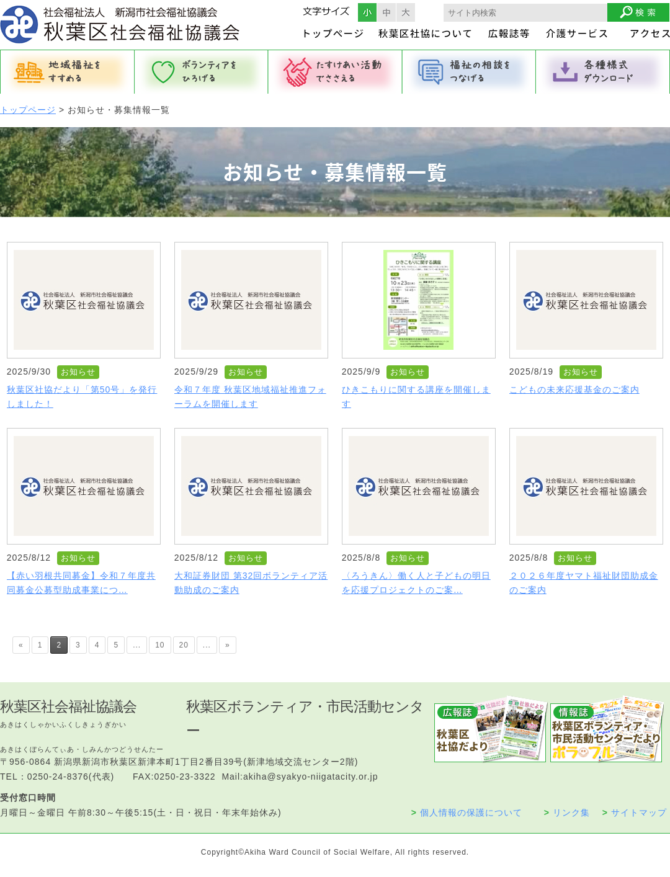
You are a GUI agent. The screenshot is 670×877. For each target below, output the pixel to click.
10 (159, 645)
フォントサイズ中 (386, 12)
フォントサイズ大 (405, 12)
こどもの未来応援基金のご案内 (574, 389)
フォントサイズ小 (367, 12)
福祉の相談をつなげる (469, 72)
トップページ (28, 110)
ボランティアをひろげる (201, 72)
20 (184, 645)
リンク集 (567, 812)
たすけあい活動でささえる (335, 72)
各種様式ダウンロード (603, 72)
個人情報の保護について (466, 812)
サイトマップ (634, 812)
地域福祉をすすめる (67, 72)
